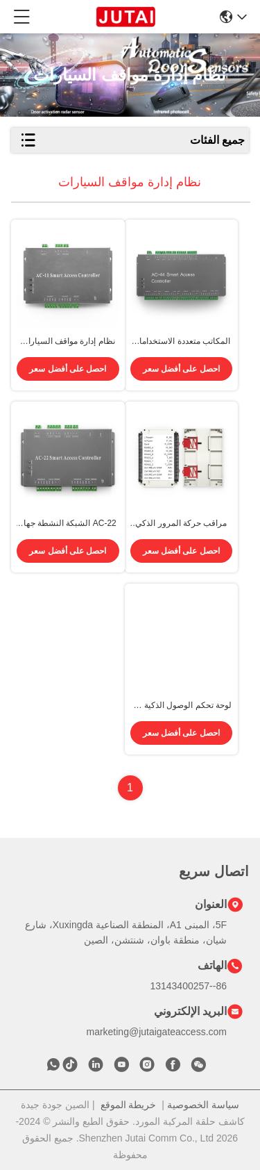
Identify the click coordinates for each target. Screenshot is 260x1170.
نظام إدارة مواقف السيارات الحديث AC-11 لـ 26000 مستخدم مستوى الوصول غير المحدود (67, 341)
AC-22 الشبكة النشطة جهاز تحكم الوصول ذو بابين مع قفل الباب (67, 523)
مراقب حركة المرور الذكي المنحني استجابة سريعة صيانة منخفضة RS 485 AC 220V (181, 523)
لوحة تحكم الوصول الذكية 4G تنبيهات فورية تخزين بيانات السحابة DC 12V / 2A (181, 705)
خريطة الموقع (129, 1104)
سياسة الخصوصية (203, 1104)
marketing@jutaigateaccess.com (156, 1031)
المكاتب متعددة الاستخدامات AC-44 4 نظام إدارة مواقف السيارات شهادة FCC (181, 341)
